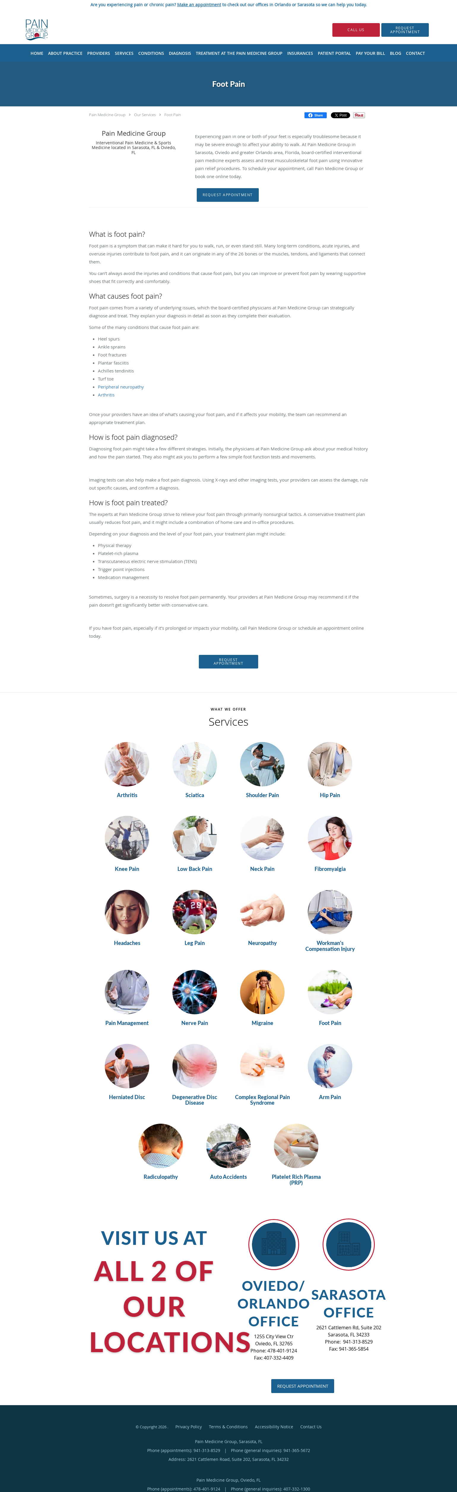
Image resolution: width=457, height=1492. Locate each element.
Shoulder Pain (262, 795)
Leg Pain (195, 943)
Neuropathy (262, 943)
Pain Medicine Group (107, 114)
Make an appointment (199, 4)
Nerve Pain (194, 1023)
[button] (405, 30)
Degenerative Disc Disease (194, 1100)
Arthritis (127, 795)
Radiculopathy (161, 1177)
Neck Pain (262, 869)
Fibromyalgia (330, 869)
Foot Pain (172, 114)
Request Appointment (228, 194)
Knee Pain (127, 869)
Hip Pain (330, 795)
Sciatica (194, 795)
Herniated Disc (127, 1097)
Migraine (262, 1023)
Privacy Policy (188, 1426)
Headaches (127, 943)
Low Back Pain (194, 869)
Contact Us (311, 1426)
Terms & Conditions (228, 1426)
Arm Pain (330, 1097)
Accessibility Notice (274, 1426)
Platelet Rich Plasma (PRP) (296, 1180)
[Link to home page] (27, 29)
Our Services (145, 114)
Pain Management (127, 1023)
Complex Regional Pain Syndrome (262, 1100)
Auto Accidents (228, 1177)
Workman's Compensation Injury (330, 946)
